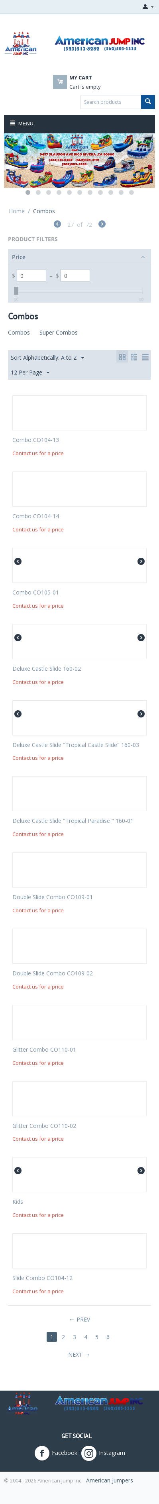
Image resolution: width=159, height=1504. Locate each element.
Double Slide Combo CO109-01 (52, 897)
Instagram (103, 1453)
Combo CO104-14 (35, 516)
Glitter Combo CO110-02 (44, 1126)
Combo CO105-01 (35, 592)
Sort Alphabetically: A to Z (47, 358)
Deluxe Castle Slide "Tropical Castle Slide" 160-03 (75, 745)
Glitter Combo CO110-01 (44, 1049)
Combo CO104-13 (35, 440)
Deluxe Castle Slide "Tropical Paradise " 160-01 (72, 821)
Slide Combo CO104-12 (42, 1278)
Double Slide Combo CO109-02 (52, 973)
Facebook (55, 1453)
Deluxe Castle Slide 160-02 (46, 669)
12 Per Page (30, 373)
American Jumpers (109, 1480)
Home (17, 211)
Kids (17, 1202)
